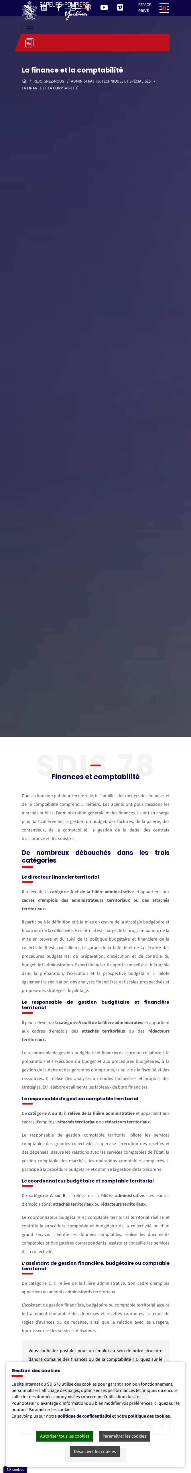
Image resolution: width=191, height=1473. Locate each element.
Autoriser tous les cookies (65, 1436)
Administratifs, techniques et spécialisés (111, 81)
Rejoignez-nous (49, 81)
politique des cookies (149, 1416)
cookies (15, 1469)
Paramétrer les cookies (124, 1436)
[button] (152, 8)
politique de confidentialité (84, 1416)
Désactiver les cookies (95, 1451)
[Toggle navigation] (30, 28)
